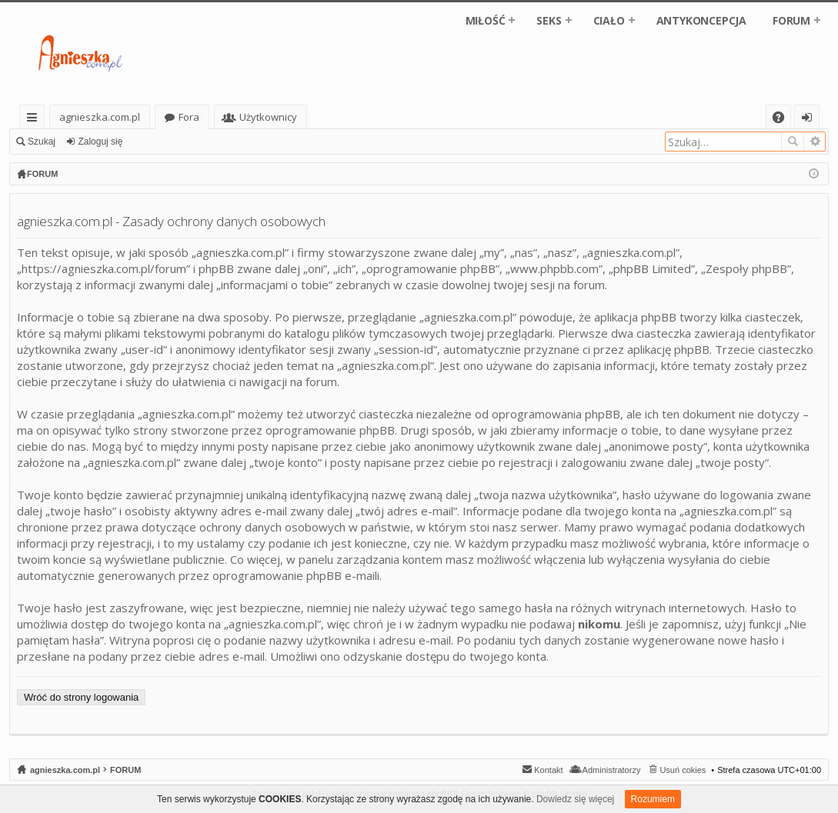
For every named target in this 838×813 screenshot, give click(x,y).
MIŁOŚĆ (486, 20)
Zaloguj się (100, 141)
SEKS (548, 20)
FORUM (791, 20)
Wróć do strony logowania (81, 697)
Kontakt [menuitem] (548, 770)
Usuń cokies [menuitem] (682, 770)
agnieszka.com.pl (99, 117)
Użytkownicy (268, 117)
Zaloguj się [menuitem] (810, 119)
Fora (189, 117)
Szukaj (41, 141)
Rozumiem (653, 799)
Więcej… (35, 119)
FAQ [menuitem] (783, 119)
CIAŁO (609, 20)
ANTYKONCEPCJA (701, 20)
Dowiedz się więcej (575, 799)
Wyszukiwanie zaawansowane (814, 141)
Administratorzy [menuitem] (612, 770)
